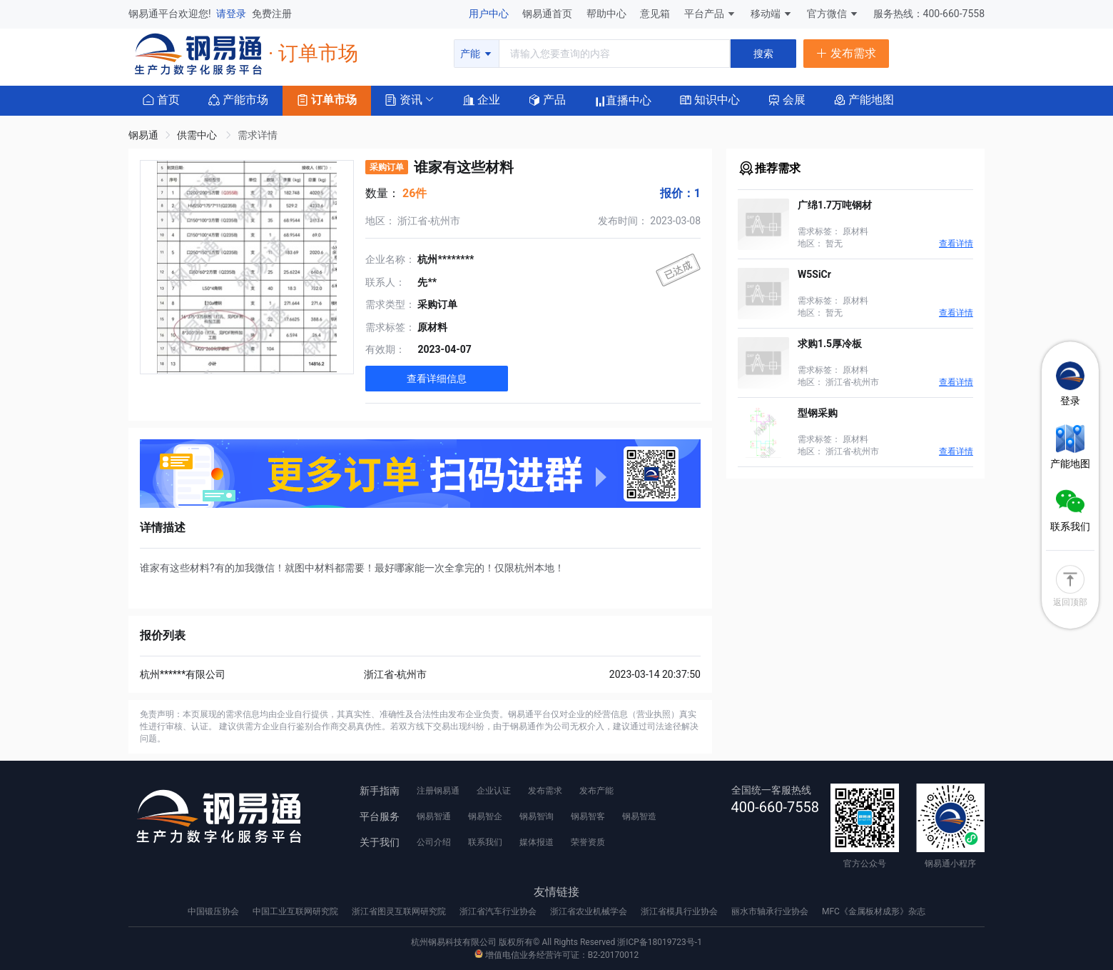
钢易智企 (485, 816)
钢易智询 (536, 816)
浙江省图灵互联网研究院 (400, 911)
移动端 (772, 13)
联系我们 (485, 842)
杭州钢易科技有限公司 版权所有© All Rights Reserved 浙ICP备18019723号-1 (556, 942)
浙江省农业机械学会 (589, 911)
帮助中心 (607, 13)
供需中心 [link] (198, 135)
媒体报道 (536, 842)
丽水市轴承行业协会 (770, 911)
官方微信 (833, 13)
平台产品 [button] (704, 13)
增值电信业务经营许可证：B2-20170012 (556, 955)
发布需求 (545, 791)
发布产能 (596, 791)
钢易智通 (434, 816)
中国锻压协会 (214, 911)
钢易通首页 (548, 13)
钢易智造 (639, 816)
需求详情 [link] (258, 135)
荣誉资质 (588, 842)
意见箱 (656, 13)
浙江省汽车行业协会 (499, 911)
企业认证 (494, 791)
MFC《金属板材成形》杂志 (873, 911)
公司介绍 (434, 842)
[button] (403, 99)
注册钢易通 (438, 791)
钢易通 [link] (143, 135)
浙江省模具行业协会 (680, 911)
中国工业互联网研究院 (296, 911)
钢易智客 (588, 816)
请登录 (232, 13)
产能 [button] (476, 53)
